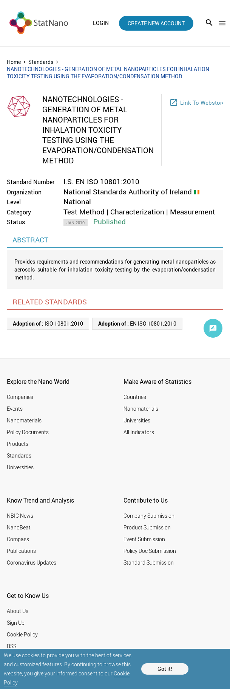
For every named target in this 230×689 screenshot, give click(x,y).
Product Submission (147, 527)
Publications (21, 550)
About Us (17, 611)
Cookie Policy (22, 634)
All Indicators (138, 432)
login (101, 23)
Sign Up (16, 622)
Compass (18, 539)
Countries (134, 396)
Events (15, 408)
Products (17, 443)
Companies (20, 396)
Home (14, 61)
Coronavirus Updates (31, 562)
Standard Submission (148, 562)
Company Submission (148, 515)
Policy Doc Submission (149, 550)
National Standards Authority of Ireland (127, 192)
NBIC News (20, 515)
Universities (20, 467)
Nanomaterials (24, 420)
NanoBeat (19, 527)
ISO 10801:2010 (48, 323)
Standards (40, 61)
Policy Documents (28, 432)
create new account (156, 23)
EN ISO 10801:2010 (137, 323)
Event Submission (144, 539)
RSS (11, 646)
